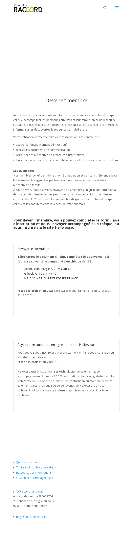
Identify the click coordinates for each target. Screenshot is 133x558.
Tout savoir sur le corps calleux (36, 467)
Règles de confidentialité (31, 517)
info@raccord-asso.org (28, 491)
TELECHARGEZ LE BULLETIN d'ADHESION (66, 328)
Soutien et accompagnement (34, 478)
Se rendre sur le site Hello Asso (66, 422)
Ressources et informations (34, 472)
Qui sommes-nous (28, 462)
